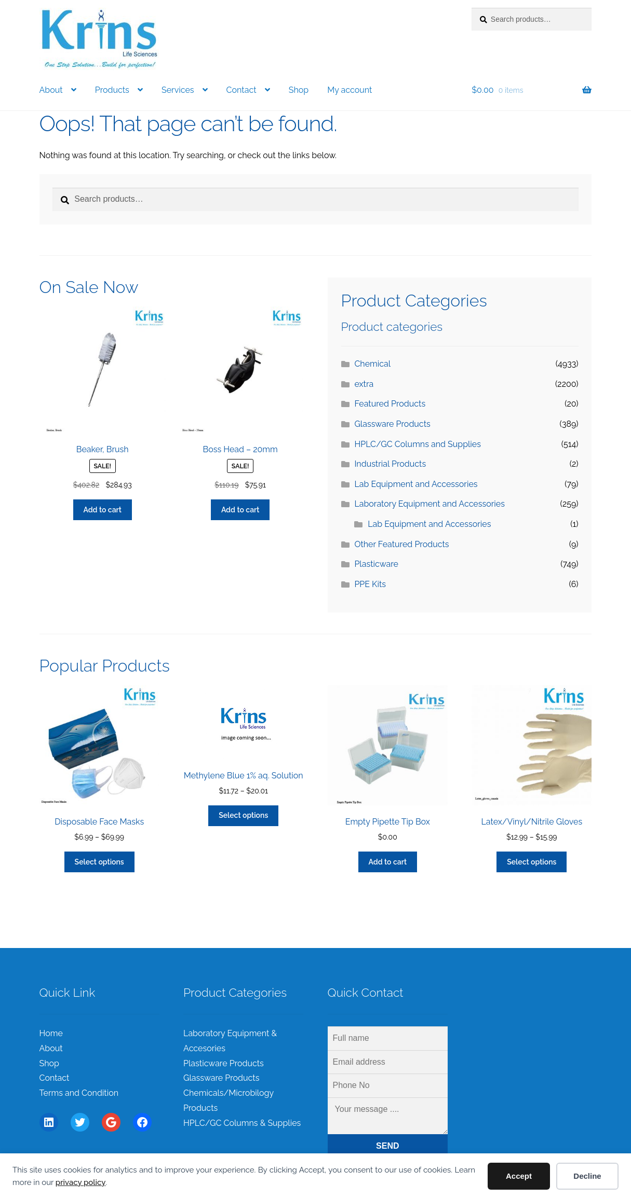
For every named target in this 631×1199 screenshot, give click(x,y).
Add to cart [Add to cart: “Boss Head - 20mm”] (240, 510)
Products (112, 90)
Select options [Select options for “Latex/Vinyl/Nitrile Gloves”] (531, 862)
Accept (519, 1176)
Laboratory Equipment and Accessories (429, 504)
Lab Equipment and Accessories (415, 484)
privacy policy (81, 1182)
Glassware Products (392, 424)
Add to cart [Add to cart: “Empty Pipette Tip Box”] (387, 862)
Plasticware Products (223, 1063)
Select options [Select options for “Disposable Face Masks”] (99, 862)
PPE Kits (370, 584)
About (51, 90)
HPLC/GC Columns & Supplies (242, 1123)
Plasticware (376, 564)
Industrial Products (390, 464)
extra (363, 384)
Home (51, 1033)
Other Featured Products (401, 544)
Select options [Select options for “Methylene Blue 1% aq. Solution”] (243, 815)
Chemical (372, 364)
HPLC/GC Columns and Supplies (417, 444)
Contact (241, 90)
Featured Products (389, 404)
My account (349, 90)
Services (178, 90)
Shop (298, 90)
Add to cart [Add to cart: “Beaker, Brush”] (102, 510)
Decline (587, 1176)
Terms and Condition (79, 1093)
